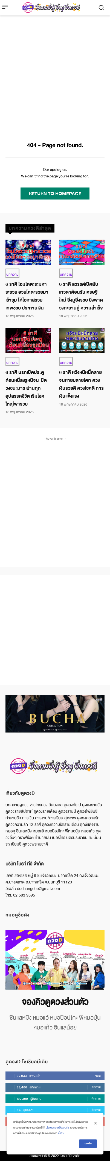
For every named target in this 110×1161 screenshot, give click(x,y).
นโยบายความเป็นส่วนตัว (57, 1128)
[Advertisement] (55, 72)
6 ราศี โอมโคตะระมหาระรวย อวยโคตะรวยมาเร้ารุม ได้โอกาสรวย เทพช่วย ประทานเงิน (26, 296)
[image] (55, 959)
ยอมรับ (88, 1143)
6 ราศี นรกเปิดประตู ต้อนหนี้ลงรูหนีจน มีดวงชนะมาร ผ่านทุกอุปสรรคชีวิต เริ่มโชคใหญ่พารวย (26, 388)
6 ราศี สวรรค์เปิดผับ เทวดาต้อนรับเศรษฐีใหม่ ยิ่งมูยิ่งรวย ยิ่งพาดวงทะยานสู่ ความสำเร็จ (81, 296)
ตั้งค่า (60, 1133)
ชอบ (98, 1075)
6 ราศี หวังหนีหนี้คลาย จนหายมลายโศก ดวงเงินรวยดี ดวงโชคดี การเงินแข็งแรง (81, 384)
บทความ (12, 275)
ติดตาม (96, 1087)
